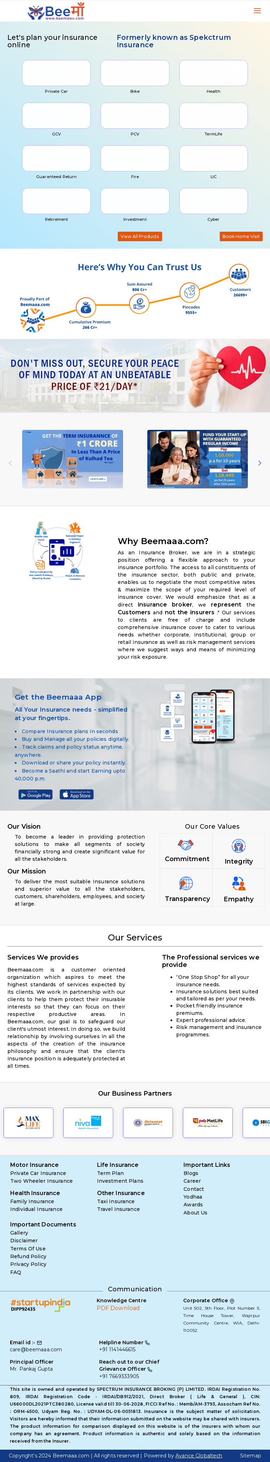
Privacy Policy (28, 1264)
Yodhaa (193, 1197)
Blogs (191, 1173)
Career (192, 1181)
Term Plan (110, 1173)
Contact (194, 1189)
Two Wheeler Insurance (41, 1181)
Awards (193, 1204)
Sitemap (250, 1455)
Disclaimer (24, 1240)
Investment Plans (120, 1181)
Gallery (19, 1233)
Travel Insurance (118, 1209)
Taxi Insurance (116, 1201)
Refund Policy (28, 1256)
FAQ (15, 1272)
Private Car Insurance (38, 1173)
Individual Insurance (36, 1209)
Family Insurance (32, 1201)
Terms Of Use (28, 1248)
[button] (20, 375)
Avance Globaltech (198, 1455)
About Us (195, 1213)
